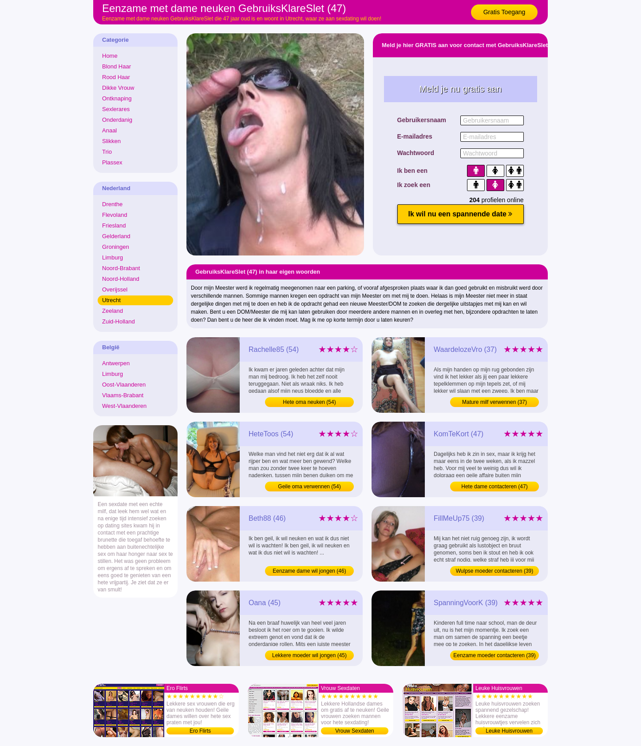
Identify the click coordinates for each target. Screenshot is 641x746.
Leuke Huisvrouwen (509, 731)
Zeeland (112, 310)
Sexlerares (116, 109)
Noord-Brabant (121, 268)
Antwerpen (116, 363)
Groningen (115, 246)
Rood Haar (116, 77)
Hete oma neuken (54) (309, 402)
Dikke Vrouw (118, 87)
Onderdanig (117, 119)
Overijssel (114, 289)
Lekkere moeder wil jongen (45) (309, 655)
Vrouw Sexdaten (354, 731)
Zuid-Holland (118, 321)
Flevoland (114, 214)
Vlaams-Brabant (122, 395)
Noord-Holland (120, 278)
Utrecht (111, 300)
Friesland (114, 225)
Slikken (111, 141)
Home (110, 55)
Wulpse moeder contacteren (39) (495, 571)
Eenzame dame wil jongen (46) (309, 571)
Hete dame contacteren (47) (494, 486)
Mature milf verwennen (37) (494, 402)
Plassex (112, 162)
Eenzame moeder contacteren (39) (494, 655)
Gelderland (116, 236)
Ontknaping (117, 98)
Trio (107, 151)
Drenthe (112, 204)
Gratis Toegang (504, 12)
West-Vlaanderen (124, 406)
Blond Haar (116, 66)
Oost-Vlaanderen (124, 384)
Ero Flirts (200, 731)
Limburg (112, 257)
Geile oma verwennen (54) (309, 486)
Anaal (109, 130)
